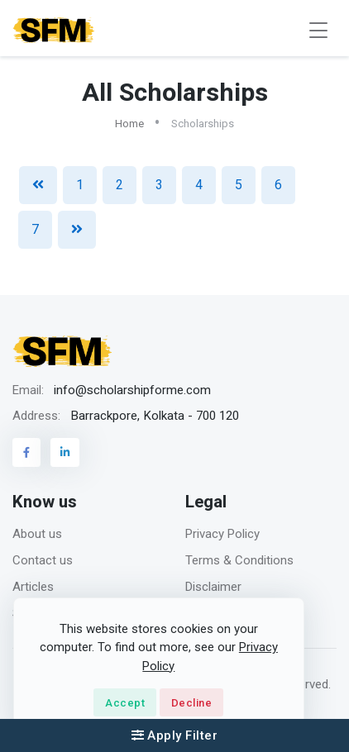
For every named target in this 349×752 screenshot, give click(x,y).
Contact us (42, 560)
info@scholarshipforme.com (132, 390)
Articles (33, 586)
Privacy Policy (222, 533)
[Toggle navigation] (318, 30)
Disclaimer (213, 586)
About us (37, 533)
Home (129, 123)
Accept (125, 703)
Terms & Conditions (239, 560)
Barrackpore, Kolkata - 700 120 (154, 416)
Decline (192, 703)
